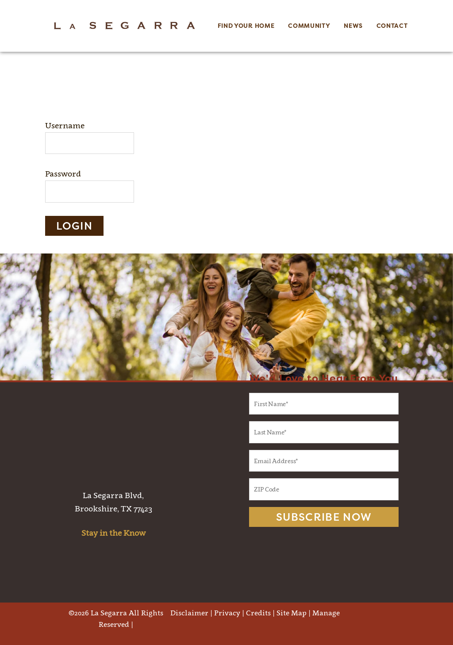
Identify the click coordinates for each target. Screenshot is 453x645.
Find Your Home (246, 26)
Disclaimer (189, 612)
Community (309, 26)
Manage (326, 612)
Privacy (227, 612)
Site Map (291, 612)
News (353, 26)
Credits (258, 612)
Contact (392, 26)
